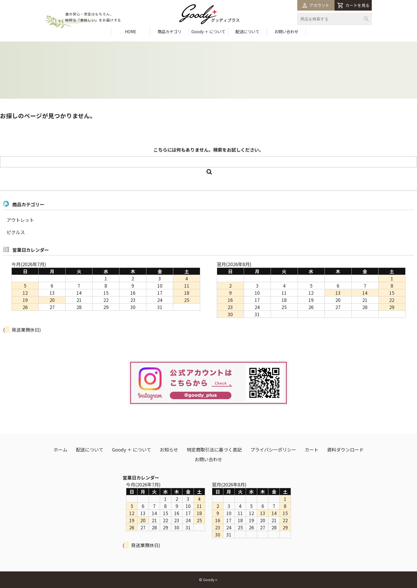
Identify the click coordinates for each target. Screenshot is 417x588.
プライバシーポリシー (273, 449)
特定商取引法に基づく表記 (214, 449)
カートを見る (353, 5)
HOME (130, 31)
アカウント (315, 5)
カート (311, 449)
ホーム (60, 449)
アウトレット (20, 219)
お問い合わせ (286, 31)
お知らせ (169, 449)
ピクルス (16, 232)
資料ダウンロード (345, 449)
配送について (247, 31)
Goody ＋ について (208, 31)
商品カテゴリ (170, 31)
